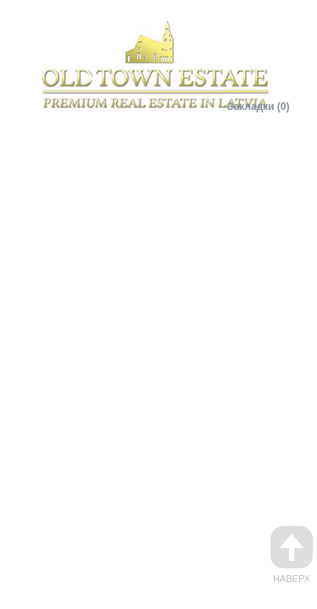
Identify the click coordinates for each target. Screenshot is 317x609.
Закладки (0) (258, 106)
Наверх (292, 555)
